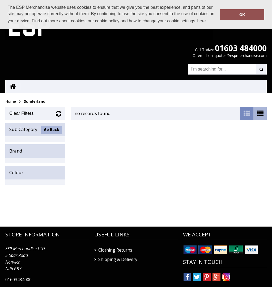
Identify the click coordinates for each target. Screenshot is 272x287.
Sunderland (34, 101)
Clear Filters (21, 113)
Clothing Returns (115, 250)
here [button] (201, 21)
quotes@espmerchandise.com (241, 55)
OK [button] (242, 15)
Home (10, 101)
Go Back (51, 129)
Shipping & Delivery (117, 259)
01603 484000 (241, 48)
